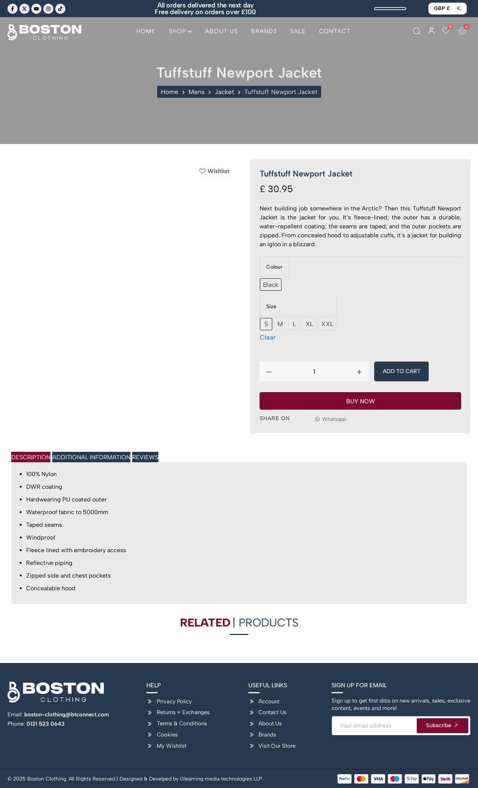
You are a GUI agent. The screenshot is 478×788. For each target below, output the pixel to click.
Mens (197, 92)
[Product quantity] (314, 371)
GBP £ (442, 8)
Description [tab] (30, 457)
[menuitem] (180, 34)
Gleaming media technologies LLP (221, 779)
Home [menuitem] (146, 31)
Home (170, 92)
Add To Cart (401, 371)
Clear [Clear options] (268, 337)
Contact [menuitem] (335, 31)
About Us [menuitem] (221, 31)
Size (271, 306)
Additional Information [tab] (91, 457)
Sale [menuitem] (298, 31)
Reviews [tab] (145, 457)
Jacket (224, 92)
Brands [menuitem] (264, 31)
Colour (274, 267)
